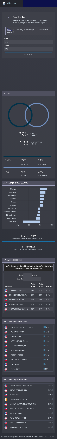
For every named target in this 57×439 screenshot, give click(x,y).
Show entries (28, 275)
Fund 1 (6, 39)
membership (19, 268)
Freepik (17, 437)
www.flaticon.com (30, 437)
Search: (29, 279)
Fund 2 (6, 45)
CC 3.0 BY (50, 437)
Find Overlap (28, 54)
